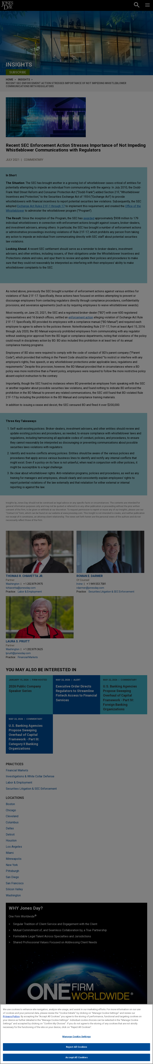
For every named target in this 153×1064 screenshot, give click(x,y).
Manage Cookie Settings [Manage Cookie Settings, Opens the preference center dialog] (76, 1040)
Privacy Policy (11, 1020)
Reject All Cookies (76, 1050)
